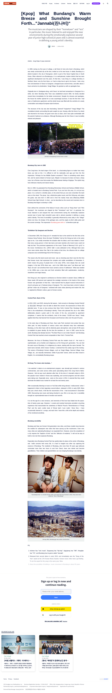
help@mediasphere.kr (52, 686)
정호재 (51, 46)
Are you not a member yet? (56, 621)
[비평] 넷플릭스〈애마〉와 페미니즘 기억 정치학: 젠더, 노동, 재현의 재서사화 (32, 660)
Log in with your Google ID (57, 615)
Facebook (16, 679)
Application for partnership (67, 686)
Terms (5, 679)
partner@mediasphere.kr (21, 686)
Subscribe (96, 3)
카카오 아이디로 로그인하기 (57, 609)
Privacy (10, 679)
